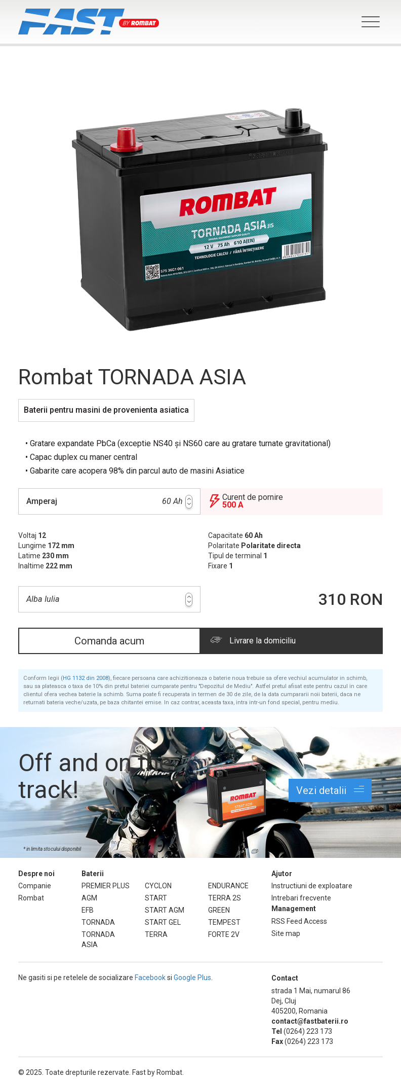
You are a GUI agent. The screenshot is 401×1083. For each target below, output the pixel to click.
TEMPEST (224, 922)
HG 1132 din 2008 (85, 678)
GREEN (219, 910)
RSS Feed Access (299, 921)
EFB (88, 910)
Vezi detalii (330, 790)
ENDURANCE (228, 886)
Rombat (31, 898)
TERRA (156, 934)
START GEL (163, 922)
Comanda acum (109, 641)
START (156, 898)
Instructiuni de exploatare (311, 886)
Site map (285, 933)
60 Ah (109, 501)
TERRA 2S (224, 898)
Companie (34, 886)
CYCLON (158, 886)
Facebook (150, 977)
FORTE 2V (223, 934)
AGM (89, 898)
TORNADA (98, 922)
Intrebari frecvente (301, 898)
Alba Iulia (109, 599)
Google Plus (192, 977)
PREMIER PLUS (106, 886)
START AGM (164, 910)
